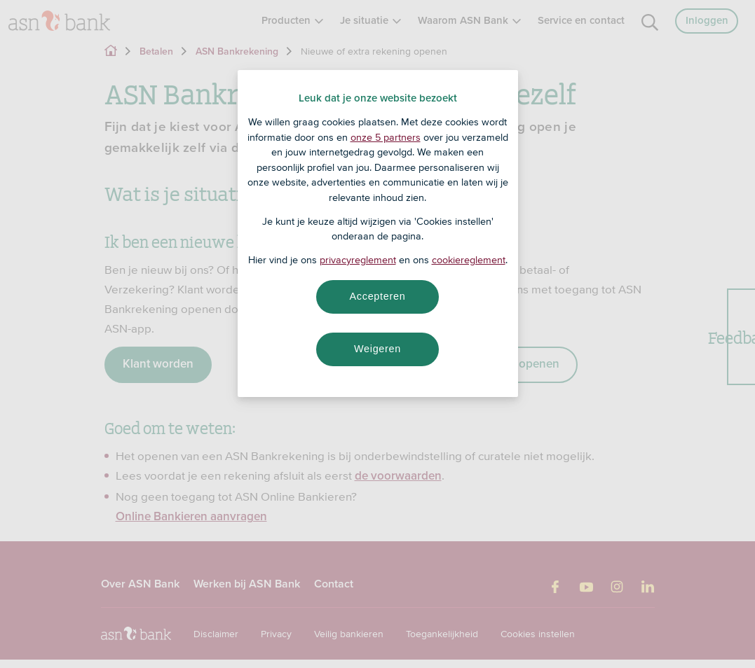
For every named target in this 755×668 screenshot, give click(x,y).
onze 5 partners (386, 137)
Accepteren (378, 296)
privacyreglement (358, 259)
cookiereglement (468, 259)
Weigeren (377, 348)
